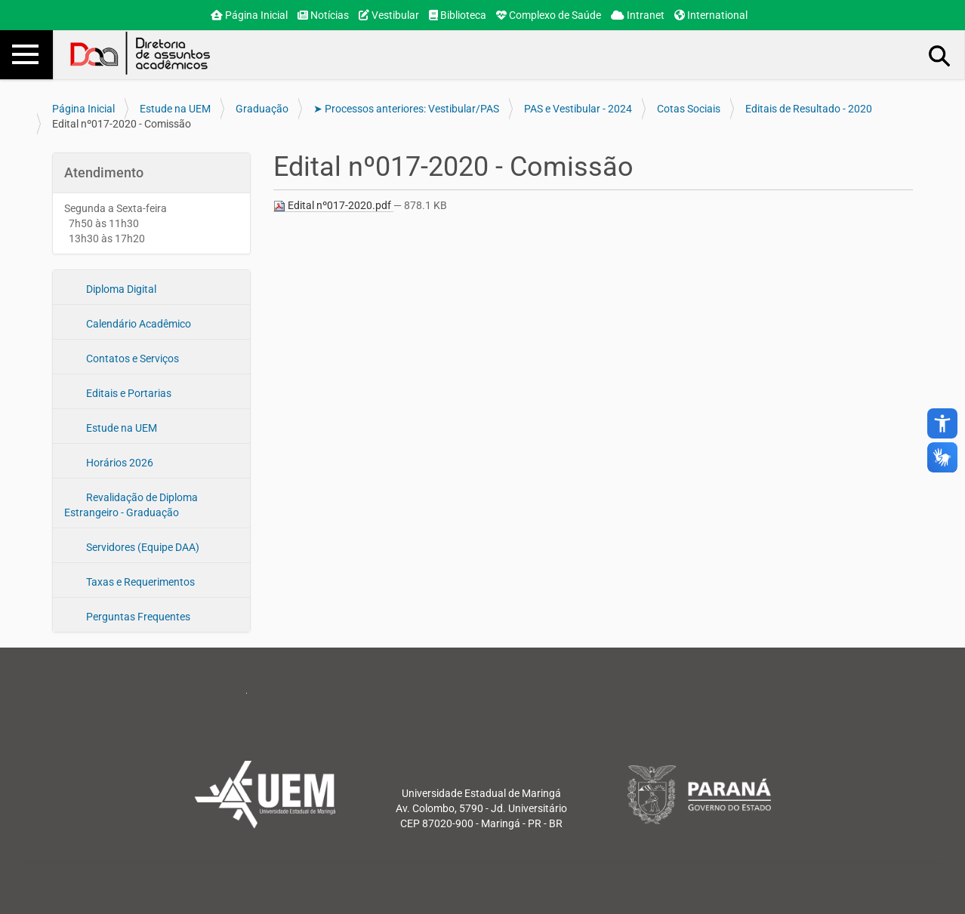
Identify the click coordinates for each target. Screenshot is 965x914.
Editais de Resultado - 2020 (808, 109)
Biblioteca (457, 15)
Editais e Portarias (127, 393)
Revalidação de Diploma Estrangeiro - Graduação (131, 505)
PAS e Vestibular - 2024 (578, 109)
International (711, 15)
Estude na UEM (175, 109)
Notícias (323, 15)
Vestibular (389, 15)
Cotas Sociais (688, 109)
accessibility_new (942, 423)
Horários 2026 (118, 463)
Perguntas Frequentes (137, 617)
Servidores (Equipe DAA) (141, 547)
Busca (940, 55)
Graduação (262, 109)
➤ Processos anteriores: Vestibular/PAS (406, 109)
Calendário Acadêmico (137, 324)
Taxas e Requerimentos (139, 582)
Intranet (637, 15)
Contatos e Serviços (131, 358)
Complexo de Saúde (548, 15)
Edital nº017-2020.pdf (333, 205)
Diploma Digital (120, 289)
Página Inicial (249, 15)
